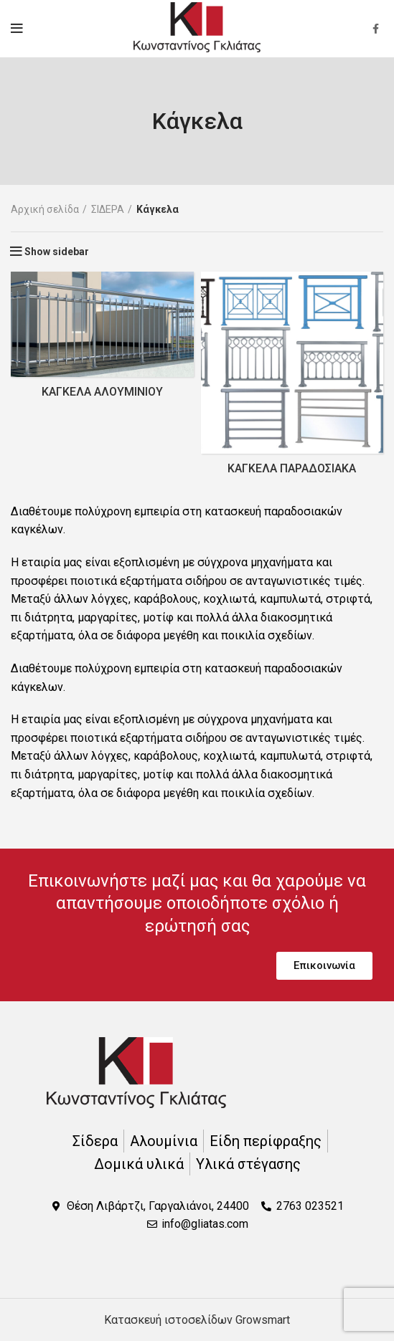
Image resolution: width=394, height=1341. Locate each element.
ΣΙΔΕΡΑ (107, 209)
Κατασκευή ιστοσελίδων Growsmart (197, 1320)
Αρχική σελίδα (45, 209)
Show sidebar (56, 252)
